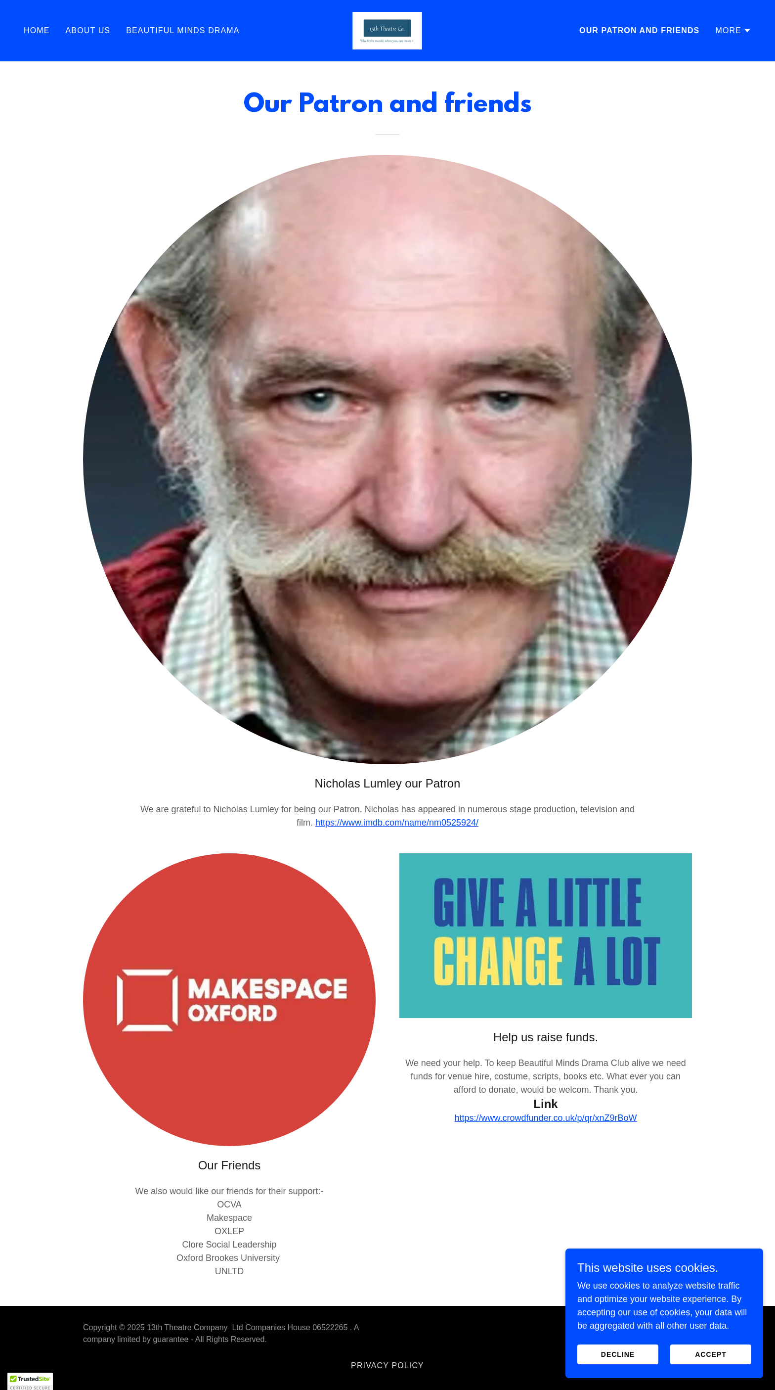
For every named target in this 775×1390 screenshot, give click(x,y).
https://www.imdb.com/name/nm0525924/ (396, 823)
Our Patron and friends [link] (639, 30)
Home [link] (37, 30)
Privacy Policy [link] (387, 1365)
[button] (733, 31)
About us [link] (88, 30)
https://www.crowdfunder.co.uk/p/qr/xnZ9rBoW (545, 1118)
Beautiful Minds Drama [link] (183, 30)
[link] (387, 30)
